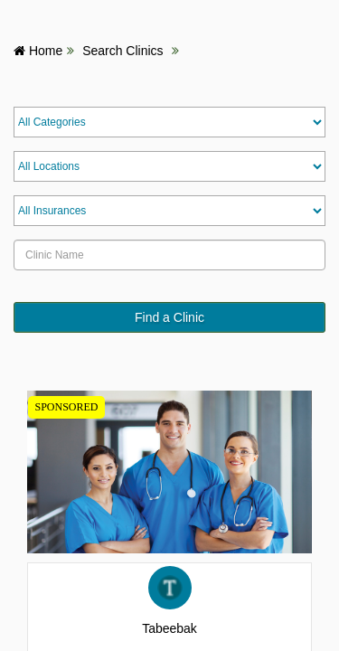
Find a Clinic (169, 317)
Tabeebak (169, 628)
